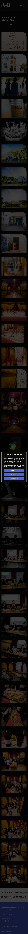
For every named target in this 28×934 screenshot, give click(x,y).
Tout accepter (14, 470)
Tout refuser (14, 474)
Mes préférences (14, 478)
